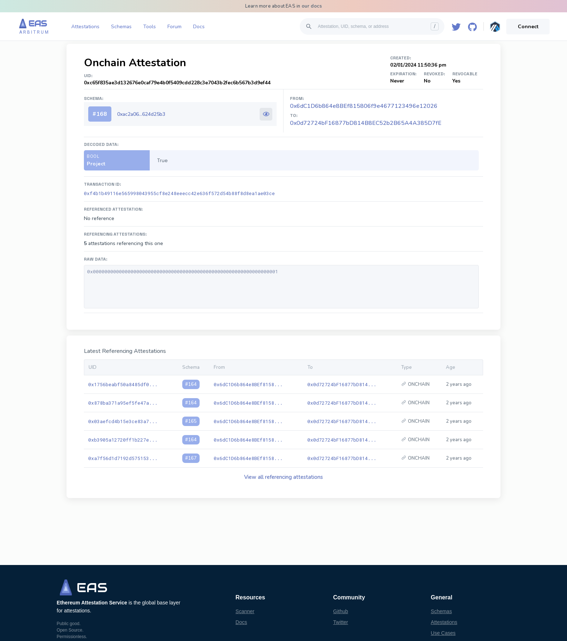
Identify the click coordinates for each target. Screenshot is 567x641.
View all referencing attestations (283, 477)
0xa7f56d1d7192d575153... (123, 458)
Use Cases (443, 633)
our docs (312, 6)
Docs (199, 26)
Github (340, 611)
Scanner (244, 611)
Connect (528, 26)
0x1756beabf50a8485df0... (123, 384)
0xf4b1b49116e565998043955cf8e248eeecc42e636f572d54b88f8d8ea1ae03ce (179, 193)
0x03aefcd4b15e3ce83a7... (123, 421)
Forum (174, 26)
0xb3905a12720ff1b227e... (123, 440)
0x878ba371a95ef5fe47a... (123, 403)
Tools (149, 26)
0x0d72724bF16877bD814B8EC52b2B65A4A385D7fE (366, 123)
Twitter (340, 622)
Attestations (85, 26)
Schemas (121, 26)
